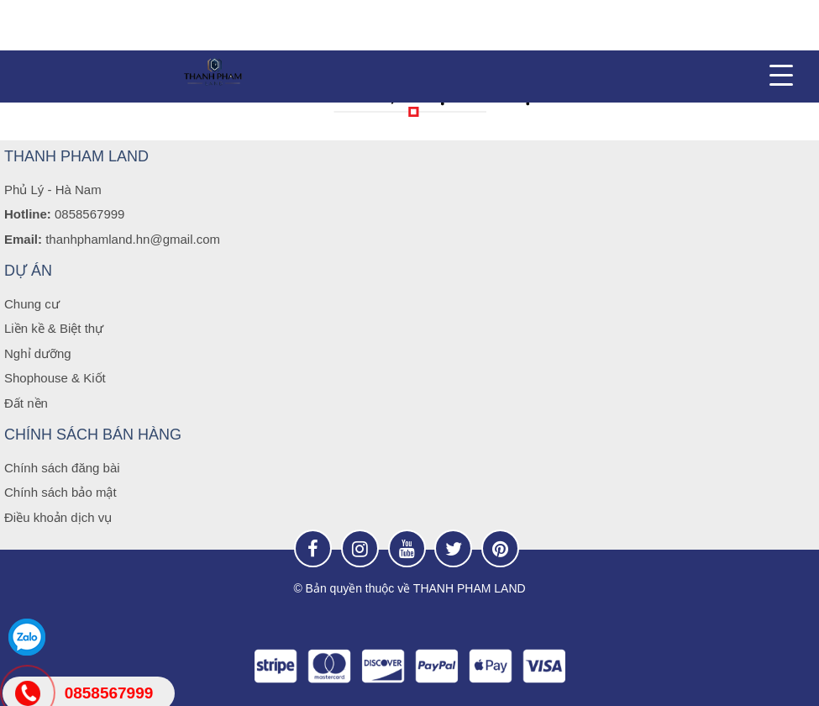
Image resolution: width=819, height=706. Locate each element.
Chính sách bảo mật (60, 492)
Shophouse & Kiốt (55, 378)
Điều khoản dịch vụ (58, 517)
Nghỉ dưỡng (37, 353)
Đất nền (26, 403)
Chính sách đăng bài (62, 468)
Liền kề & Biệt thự (53, 328)
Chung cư (32, 304)
